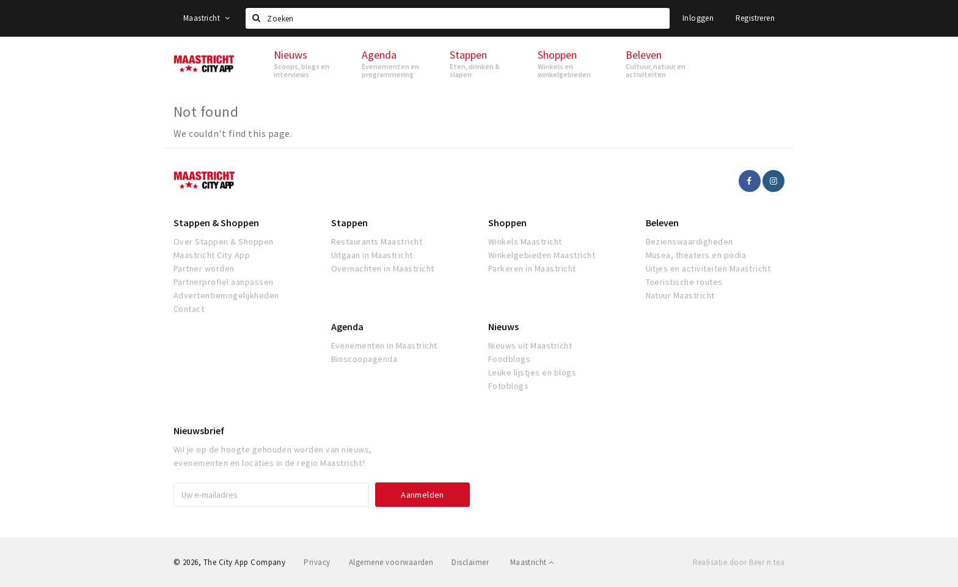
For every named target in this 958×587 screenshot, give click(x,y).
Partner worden (204, 268)
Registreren (755, 18)
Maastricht (206, 18)
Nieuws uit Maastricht (530, 345)
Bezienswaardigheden (689, 241)
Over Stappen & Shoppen (224, 241)
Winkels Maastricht (525, 241)
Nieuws (503, 326)
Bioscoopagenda (364, 358)
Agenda (347, 326)
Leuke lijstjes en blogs (532, 372)
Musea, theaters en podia (696, 254)
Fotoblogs (508, 385)
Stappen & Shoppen (216, 222)
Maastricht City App (212, 254)
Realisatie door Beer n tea (738, 562)
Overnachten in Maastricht (382, 268)
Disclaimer (470, 562)
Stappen (349, 222)
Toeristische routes (684, 281)
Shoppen (507, 222)
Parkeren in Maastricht (532, 268)
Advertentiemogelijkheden (226, 295)
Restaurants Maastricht (377, 241)
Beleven (662, 222)
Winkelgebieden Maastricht (541, 254)
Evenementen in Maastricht (384, 345)
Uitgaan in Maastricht (372, 254)
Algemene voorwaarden (391, 562)
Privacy (317, 562)
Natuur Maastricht (680, 295)
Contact (189, 308)
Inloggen (698, 18)
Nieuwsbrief (199, 430)
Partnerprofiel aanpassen (224, 281)
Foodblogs (509, 358)
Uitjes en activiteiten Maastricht (708, 268)
